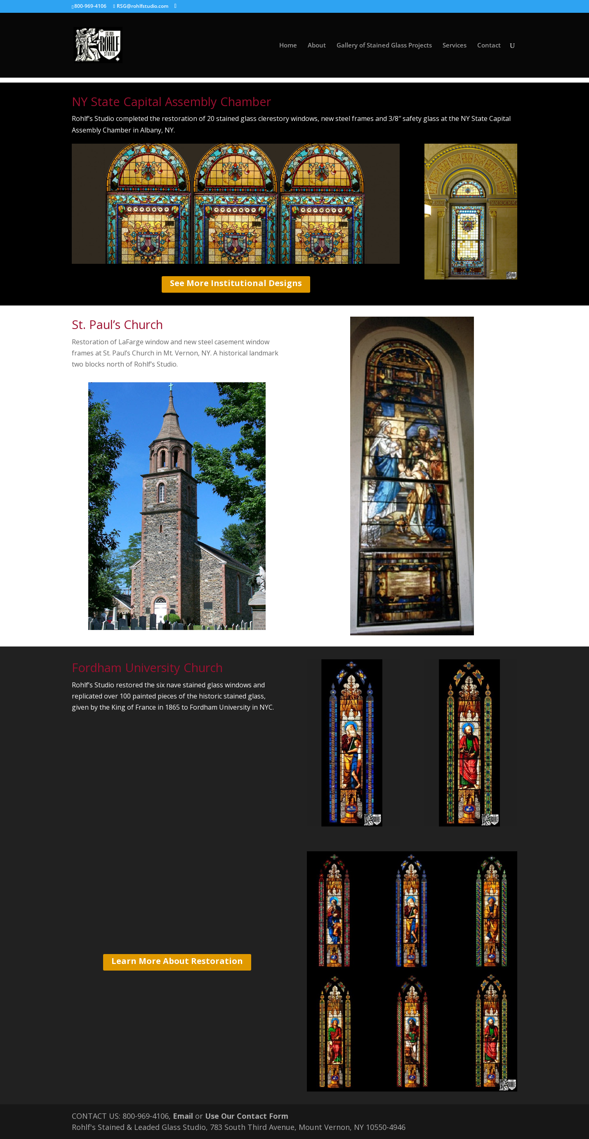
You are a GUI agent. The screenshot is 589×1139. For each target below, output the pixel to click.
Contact (489, 45)
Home (288, 45)
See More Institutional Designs (236, 283)
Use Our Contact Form (246, 1116)
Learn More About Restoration (177, 960)
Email (183, 1116)
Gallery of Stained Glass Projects (384, 45)
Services (454, 45)
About (317, 45)
